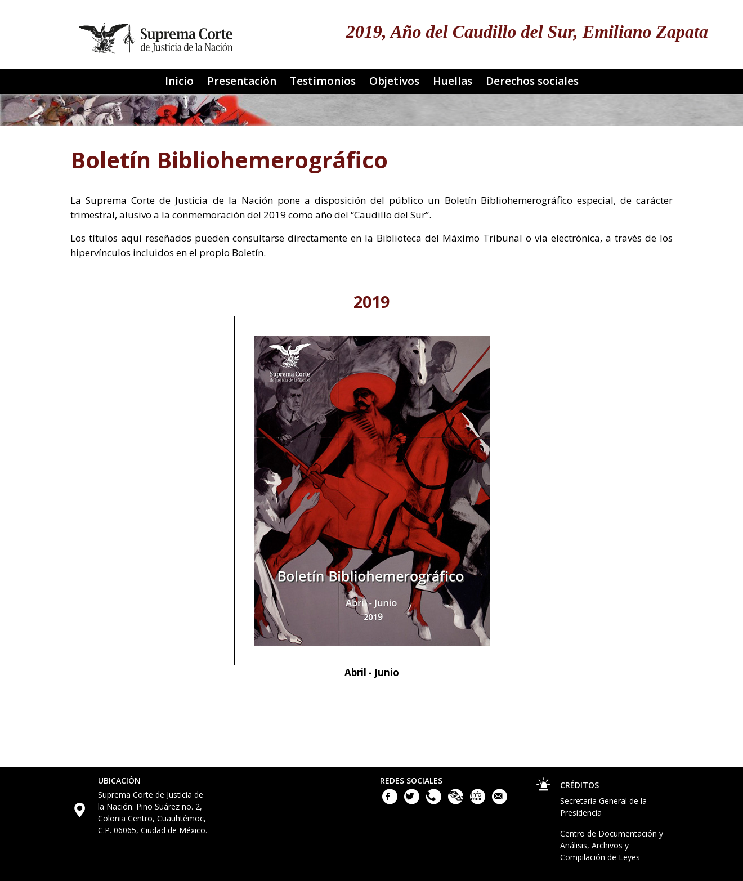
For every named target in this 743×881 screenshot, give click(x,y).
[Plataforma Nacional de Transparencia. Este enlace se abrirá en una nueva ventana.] (457, 801)
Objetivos (394, 81)
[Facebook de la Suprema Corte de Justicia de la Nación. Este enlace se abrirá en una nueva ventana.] (391, 801)
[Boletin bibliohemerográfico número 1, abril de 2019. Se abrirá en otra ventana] (371, 489)
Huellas (452, 81)
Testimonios (323, 81)
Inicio (179, 81)
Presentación (241, 81)
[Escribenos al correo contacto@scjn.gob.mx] (499, 801)
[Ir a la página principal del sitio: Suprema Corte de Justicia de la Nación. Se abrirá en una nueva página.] (156, 34)
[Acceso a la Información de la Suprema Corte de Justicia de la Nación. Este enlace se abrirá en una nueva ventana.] (479, 801)
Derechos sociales (532, 81)
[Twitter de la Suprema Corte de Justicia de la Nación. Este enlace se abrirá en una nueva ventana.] (413, 801)
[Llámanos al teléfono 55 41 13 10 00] (435, 801)
